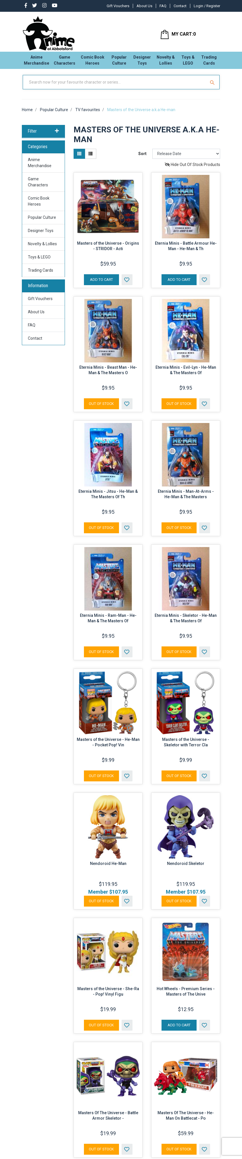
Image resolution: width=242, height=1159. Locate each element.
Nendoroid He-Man (108, 868)
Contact (180, 6)
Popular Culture (119, 62)
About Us (144, 6)
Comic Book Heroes (92, 62)
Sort (142, 158)
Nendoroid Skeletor (185, 868)
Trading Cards (209, 62)
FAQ (163, 6)
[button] (127, 284)
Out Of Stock (101, 408)
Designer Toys (142, 62)
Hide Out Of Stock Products (192, 169)
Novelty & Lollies (166, 62)
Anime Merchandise (36, 62)
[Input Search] (115, 87)
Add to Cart (101, 284)
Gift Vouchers (118, 6)
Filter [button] (43, 136)
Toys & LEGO (188, 62)
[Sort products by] (186, 158)
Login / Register (207, 6)
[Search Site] (213, 87)
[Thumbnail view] (79, 158)
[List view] (90, 158)
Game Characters (64, 62)
